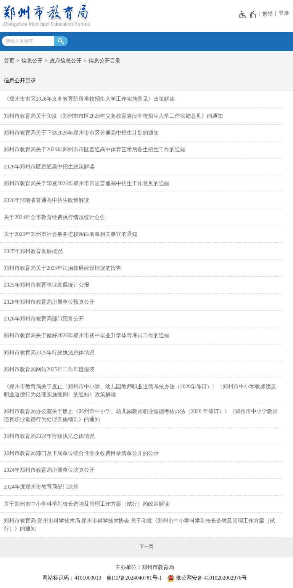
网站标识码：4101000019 (71, 578)
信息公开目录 (105, 61)
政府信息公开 (66, 61)
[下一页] (146, 546)
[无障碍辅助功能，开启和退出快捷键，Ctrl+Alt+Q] (248, 14)
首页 (9, 61)
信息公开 (32, 61)
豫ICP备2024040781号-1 (134, 578)
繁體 (267, 14)
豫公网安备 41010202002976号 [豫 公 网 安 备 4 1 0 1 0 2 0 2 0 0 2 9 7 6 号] (207, 578)
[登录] (283, 13)
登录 (284, 13)
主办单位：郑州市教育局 (144, 567)
